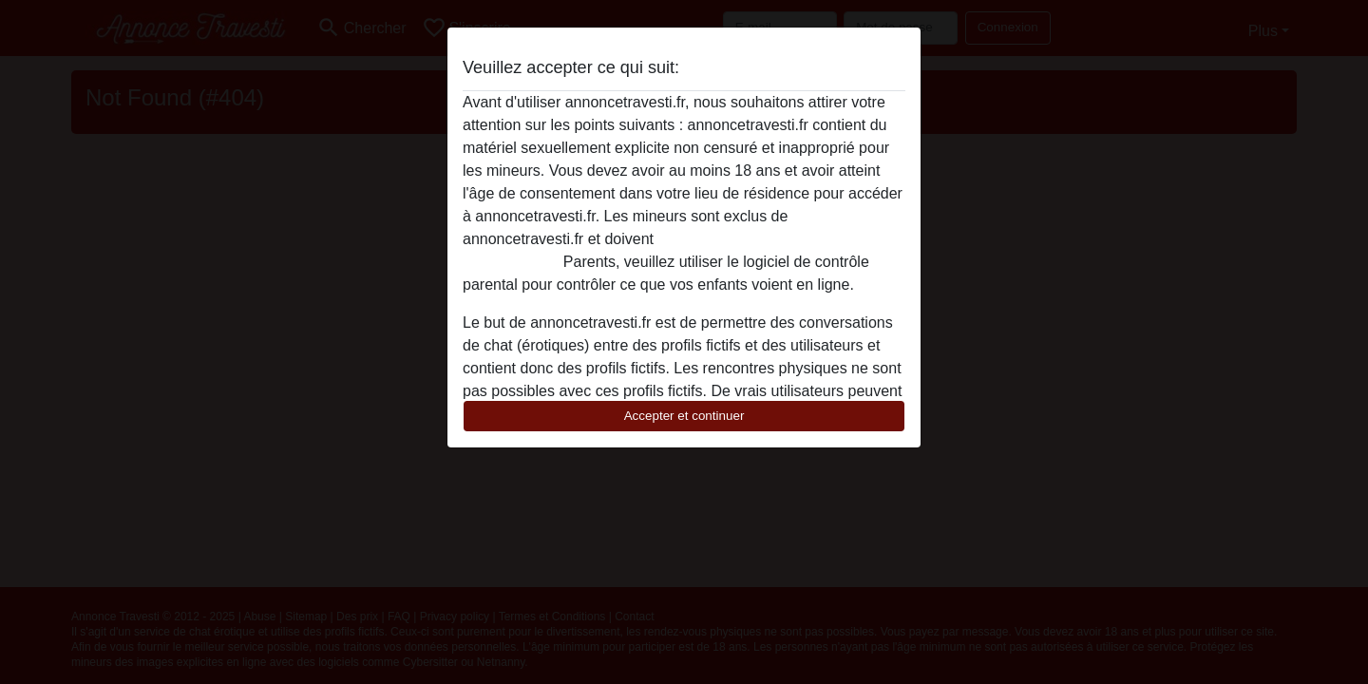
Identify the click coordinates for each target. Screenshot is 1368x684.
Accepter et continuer (684, 415)
